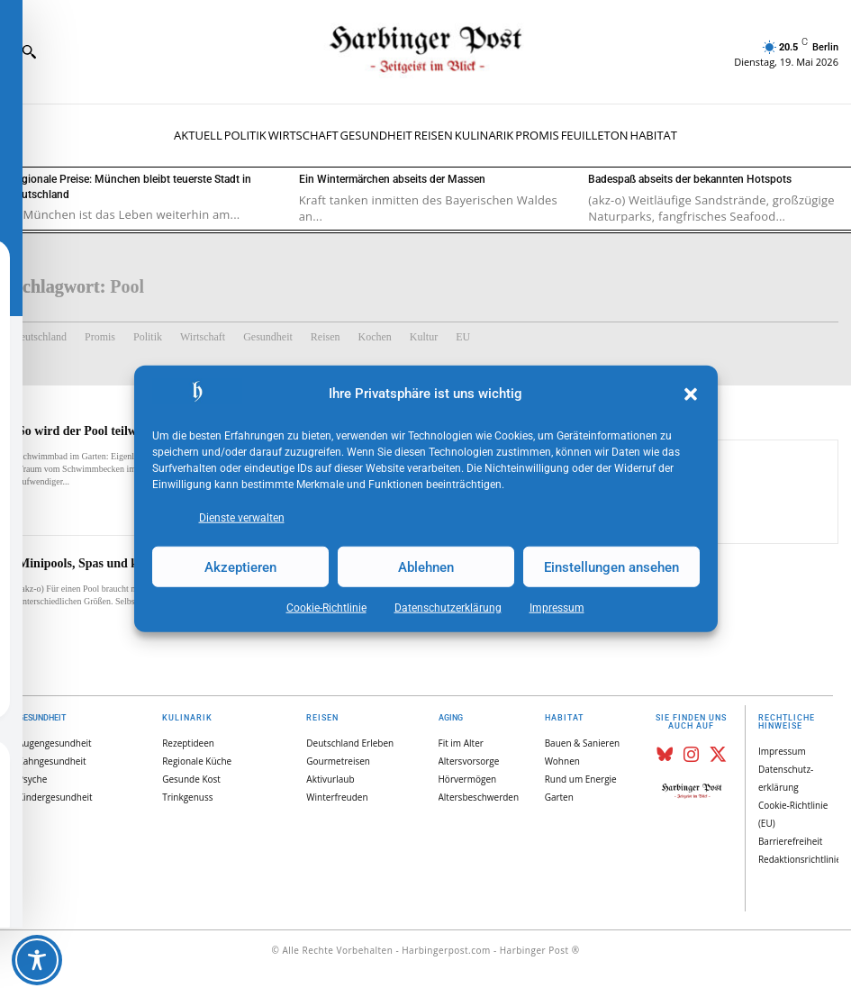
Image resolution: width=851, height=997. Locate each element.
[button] (691, 394)
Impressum (557, 608)
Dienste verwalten (242, 518)
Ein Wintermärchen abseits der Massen (392, 179)
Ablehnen (426, 566)
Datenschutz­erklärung (448, 608)
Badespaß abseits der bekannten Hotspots (690, 179)
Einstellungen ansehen (611, 566)
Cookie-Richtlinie (326, 608)
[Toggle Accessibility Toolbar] (37, 960)
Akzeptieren (240, 566)
